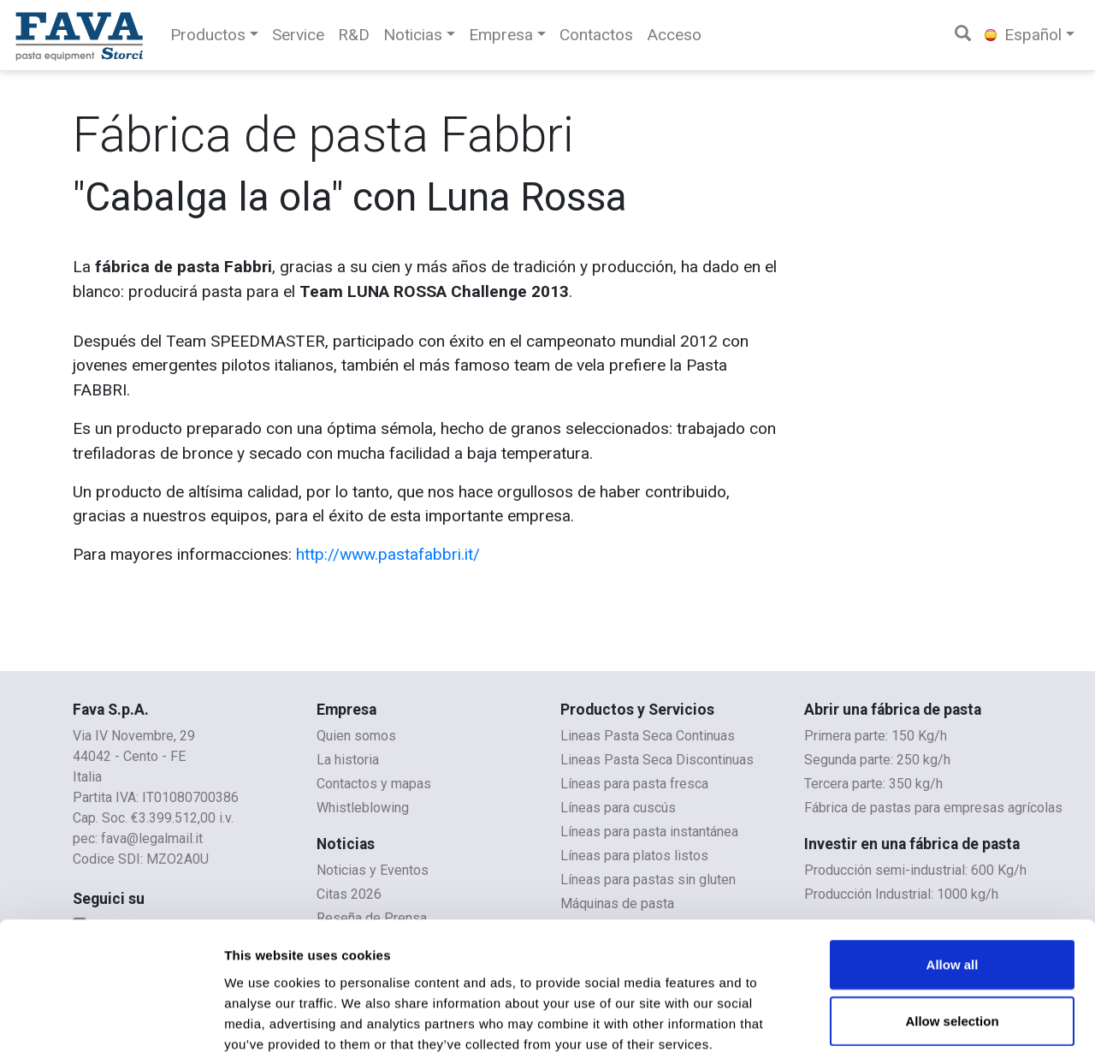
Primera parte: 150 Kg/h (875, 736)
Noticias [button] (412, 35)
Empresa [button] (501, 35)
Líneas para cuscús (618, 807)
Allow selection (951, 932)
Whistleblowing (363, 807)
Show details (898, 1024)
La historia (348, 760)
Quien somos (356, 736)
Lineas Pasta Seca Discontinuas (657, 760)
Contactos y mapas (374, 784)
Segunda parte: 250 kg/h (877, 760)
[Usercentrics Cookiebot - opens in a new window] (111, 1024)
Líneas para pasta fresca (634, 784)
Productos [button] (208, 35)
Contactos (596, 35)
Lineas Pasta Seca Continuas (647, 736)
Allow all (952, 876)
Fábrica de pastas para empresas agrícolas (933, 807)
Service (298, 35)
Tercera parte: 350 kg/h (873, 784)
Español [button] (1023, 35)
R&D (354, 35)
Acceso (674, 35)
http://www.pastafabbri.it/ (388, 554)
